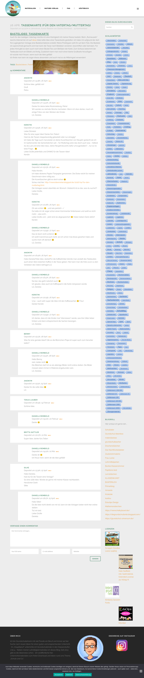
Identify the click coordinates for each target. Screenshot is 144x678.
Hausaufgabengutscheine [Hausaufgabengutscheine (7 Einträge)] (114, 152)
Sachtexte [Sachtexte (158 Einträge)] (123, 296)
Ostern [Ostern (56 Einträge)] (122, 264)
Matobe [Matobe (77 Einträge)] (122, 238)
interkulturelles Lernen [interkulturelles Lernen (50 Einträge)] (114, 170)
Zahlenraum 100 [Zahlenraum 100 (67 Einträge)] (113, 397)
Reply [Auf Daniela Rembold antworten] (58, 103)
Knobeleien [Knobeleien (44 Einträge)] (111, 195)
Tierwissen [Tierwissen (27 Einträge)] (110, 347)
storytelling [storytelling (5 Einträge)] (110, 332)
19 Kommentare (80, 28)
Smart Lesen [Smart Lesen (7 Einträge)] (111, 318)
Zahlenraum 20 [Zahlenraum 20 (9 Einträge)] (124, 394)
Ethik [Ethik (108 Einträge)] (120, 101)
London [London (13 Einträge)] (128, 228)
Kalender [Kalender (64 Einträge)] (129, 174)
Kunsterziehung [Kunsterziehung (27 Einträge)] (112, 213)
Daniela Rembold (64, 28)
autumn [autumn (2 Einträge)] (126, 55)
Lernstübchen (111, 474)
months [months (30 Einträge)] (116, 246)
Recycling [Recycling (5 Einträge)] (110, 285)
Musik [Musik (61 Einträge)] (109, 249)
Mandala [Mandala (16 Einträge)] (110, 235)
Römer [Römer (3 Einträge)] (120, 293)
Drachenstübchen (112, 446)
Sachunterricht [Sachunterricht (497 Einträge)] (113, 300)
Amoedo (108, 490)
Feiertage (32, 65)
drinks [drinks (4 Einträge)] (117, 87)
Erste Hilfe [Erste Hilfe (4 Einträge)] (110, 98)
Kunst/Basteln (47, 28)
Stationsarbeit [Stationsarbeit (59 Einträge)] (124, 329)
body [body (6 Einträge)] (115, 62)
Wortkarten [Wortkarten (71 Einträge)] (123, 383)
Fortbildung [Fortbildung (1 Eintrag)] (110, 119)
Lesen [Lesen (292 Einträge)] (109, 224)
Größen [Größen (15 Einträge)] (109, 149)
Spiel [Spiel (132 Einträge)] (121, 321)
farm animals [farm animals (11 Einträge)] (111, 109)
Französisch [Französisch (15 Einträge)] (111, 123)
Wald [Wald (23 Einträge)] (108, 365)
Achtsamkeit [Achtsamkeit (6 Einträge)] (122, 40)
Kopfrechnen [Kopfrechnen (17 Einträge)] (121, 203)
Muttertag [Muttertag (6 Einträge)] (117, 249)
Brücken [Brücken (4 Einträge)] (123, 62)
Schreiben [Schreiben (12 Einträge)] (110, 311)
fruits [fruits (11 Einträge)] (108, 127)
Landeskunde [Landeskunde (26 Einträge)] (125, 213)
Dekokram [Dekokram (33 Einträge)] (117, 76)
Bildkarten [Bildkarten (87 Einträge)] (122, 58)
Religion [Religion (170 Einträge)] (110, 289)
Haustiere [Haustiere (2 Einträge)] (128, 152)
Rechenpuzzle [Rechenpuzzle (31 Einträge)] (112, 278)
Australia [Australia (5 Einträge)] (118, 55)
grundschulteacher (113, 442)
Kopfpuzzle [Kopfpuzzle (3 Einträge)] (110, 202)
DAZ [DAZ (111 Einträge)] (109, 76)
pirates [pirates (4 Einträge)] (124, 267)
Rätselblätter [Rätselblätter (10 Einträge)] (128, 289)
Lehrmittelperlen (112, 462)
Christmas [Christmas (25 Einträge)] (121, 65)
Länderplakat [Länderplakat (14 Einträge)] (111, 231)
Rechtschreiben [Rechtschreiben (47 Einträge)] (123, 282)
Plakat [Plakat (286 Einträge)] (109, 271)
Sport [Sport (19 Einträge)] (128, 321)
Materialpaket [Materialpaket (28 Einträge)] (120, 235)
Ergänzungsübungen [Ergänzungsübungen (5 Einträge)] (123, 94)
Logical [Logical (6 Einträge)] (120, 227)
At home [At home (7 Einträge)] (109, 55)
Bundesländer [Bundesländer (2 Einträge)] (111, 65)
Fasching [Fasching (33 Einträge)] (122, 109)
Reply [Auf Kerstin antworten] (49, 128)
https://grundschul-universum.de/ (119, 518)
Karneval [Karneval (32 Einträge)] (110, 177)
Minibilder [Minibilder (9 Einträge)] (110, 242)
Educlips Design (112, 502)
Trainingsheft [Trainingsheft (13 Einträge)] (111, 350)
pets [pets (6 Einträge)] (108, 267)
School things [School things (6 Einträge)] (111, 307)
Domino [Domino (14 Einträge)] (109, 87)
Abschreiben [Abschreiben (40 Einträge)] (111, 40)
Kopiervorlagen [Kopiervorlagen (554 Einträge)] (113, 206)
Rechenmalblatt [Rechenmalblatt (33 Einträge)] (123, 275)
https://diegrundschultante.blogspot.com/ (123, 514)
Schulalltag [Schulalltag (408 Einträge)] (121, 311)
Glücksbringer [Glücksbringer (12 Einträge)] (111, 145)
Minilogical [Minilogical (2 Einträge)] (128, 242)
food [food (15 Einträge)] (130, 116)
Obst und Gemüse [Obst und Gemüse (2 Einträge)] (112, 260)
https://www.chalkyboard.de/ (117, 510)
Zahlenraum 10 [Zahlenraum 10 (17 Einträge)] (112, 394)
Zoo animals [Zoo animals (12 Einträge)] (127, 408)
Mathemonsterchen (113, 506)
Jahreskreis (35, 28)
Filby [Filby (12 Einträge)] (126, 112)
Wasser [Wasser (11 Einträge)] (116, 365)
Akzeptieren (59, 675)
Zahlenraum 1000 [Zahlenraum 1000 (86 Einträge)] (113, 404)
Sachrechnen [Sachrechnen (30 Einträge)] (111, 296)
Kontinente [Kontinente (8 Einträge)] (110, 199)
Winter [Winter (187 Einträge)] (121, 379)
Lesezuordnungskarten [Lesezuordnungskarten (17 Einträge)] (123, 224)
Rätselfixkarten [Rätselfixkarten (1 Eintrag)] (111, 293)
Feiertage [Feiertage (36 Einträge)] (118, 112)
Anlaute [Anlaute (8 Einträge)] (124, 51)
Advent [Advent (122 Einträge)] (129, 44)
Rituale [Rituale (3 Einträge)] (119, 289)
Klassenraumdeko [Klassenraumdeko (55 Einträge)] (113, 192)
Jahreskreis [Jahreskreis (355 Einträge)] (111, 174)
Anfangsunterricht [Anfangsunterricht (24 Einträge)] (112, 51)
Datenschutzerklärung (83, 675)
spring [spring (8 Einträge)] (127, 325)
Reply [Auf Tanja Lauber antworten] (52, 403)
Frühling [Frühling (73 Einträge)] (127, 127)
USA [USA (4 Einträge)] (120, 350)
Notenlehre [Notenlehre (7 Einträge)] (128, 253)
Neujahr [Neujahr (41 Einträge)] (109, 253)
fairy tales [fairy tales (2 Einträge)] (109, 105)
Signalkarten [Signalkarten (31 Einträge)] (123, 314)
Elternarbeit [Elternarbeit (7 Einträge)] (122, 90)
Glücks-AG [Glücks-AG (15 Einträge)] (119, 141)
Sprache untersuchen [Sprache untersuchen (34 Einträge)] (114, 325)
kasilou (108, 498)
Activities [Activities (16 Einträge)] (120, 44)
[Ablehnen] (141, 671)
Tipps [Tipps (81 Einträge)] (120, 347)
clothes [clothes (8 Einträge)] (109, 73)
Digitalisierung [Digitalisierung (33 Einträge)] (126, 83)
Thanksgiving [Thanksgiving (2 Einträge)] (110, 343)
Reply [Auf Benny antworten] (49, 336)
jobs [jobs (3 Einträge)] (121, 174)
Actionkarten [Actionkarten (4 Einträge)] (110, 44)
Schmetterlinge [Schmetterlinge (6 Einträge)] (111, 303)
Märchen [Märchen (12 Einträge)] (126, 249)
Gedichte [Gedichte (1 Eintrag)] (120, 134)
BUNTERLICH (111, 482)
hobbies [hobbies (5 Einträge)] (125, 156)
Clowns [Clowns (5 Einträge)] (117, 73)
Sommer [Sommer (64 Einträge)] (121, 318)
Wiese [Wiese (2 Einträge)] (109, 375)
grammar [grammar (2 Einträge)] (121, 145)
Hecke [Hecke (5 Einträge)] (109, 156)
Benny (27, 334)
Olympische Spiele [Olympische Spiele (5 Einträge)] (126, 260)
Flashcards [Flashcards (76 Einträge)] (121, 116)
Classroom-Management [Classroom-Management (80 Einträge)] (116, 69)
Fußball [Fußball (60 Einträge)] (109, 130)
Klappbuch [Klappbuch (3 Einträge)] (124, 181)
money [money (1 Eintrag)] (109, 246)
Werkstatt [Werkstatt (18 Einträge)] (121, 372)
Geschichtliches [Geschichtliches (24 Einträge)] (122, 138)
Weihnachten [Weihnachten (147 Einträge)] (112, 368)
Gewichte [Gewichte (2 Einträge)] (109, 141)
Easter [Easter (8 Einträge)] (124, 87)
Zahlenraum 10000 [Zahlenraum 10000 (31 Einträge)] (113, 408)
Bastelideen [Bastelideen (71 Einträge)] (111, 58)
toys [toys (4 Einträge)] (126, 347)
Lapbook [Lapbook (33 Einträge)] (110, 217)
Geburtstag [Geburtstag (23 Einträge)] (110, 134)
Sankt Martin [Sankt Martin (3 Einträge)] (126, 300)
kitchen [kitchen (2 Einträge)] (127, 177)
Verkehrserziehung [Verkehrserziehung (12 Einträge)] (113, 361)
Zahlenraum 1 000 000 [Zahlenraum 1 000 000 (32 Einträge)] (114, 390)
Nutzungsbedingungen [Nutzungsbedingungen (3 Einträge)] (122, 256)
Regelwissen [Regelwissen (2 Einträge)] (119, 285)
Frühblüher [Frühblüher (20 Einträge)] (117, 127)
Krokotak (108, 494)
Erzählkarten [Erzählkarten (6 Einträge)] (111, 101)
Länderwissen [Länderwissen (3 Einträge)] (122, 231)
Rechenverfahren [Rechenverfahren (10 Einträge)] (125, 278)
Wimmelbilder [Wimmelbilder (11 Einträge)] (111, 379)
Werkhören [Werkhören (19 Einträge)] (110, 372)
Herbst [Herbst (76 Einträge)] (117, 156)
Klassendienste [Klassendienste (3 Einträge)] (111, 185)
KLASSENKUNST (112, 478)
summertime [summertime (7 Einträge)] (110, 336)
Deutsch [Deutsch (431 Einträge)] (128, 76)
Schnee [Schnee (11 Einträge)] (122, 304)
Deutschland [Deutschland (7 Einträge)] (111, 80)
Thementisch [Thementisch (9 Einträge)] (122, 343)
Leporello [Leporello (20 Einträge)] (110, 220)
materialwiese (111, 438)
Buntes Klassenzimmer (114, 466)
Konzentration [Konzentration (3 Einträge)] (121, 199)
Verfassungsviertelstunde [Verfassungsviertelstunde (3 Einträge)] (114, 357)
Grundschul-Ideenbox (114, 434)
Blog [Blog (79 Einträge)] (108, 62)
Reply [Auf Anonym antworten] (50, 81)
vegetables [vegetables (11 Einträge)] (110, 354)
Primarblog (109, 486)
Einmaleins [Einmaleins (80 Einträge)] (111, 91)
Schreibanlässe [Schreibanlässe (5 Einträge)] (123, 307)
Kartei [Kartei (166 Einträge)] (119, 177)
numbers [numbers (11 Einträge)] (109, 256)
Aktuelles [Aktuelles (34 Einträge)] (126, 48)
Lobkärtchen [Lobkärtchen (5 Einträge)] (110, 227)
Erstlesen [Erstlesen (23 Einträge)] (120, 98)
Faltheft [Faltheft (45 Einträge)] (118, 105)
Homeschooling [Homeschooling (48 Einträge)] (112, 159)
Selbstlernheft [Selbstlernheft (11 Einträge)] (111, 314)
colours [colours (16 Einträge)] (125, 73)
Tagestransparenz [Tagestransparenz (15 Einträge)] (112, 340)
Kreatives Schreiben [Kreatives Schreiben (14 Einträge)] (113, 210)
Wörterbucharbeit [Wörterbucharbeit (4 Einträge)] (112, 386)
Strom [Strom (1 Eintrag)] (118, 332)
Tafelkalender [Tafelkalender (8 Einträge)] (122, 336)
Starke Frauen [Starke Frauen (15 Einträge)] (111, 329)
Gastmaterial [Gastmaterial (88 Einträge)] (120, 130)
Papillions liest (111, 470)
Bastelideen (21, 65)
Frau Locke (109, 458)
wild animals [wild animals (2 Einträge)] (117, 375)
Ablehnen (69, 675)
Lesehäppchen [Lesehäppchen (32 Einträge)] (121, 220)
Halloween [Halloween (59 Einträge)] (119, 149)
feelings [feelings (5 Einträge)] (109, 112)
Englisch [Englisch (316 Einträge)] (110, 94)
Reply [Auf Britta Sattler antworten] (49, 435)
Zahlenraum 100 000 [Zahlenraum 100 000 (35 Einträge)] (114, 401)
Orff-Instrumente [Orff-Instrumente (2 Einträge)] (111, 264)
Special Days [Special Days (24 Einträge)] (111, 321)
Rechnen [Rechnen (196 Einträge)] (110, 282)
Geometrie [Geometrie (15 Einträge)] (110, 138)
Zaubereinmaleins (112, 454)
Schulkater (109, 430)
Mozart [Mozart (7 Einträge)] (125, 246)
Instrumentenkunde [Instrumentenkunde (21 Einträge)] (113, 163)
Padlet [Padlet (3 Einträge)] (129, 264)
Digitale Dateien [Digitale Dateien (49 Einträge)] (112, 83)
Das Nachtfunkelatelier (114, 450)
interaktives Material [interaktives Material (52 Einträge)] (114, 167)
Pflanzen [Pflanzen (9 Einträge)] (116, 267)
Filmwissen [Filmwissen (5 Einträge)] (110, 116)
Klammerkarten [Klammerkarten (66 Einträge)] (112, 181)
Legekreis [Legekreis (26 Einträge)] (120, 217)
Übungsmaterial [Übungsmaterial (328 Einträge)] (113, 411)
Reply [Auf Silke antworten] (49, 470)
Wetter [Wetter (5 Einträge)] (129, 372)
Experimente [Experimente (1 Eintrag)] (128, 101)
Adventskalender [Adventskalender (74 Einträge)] (113, 48)
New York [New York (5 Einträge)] (119, 253)
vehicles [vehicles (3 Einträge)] (120, 354)
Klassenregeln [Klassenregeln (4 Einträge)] (127, 192)
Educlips (122, 623)
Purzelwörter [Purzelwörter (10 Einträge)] (111, 275)
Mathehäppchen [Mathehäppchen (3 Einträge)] (111, 238)
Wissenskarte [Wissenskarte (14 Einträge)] (111, 383)
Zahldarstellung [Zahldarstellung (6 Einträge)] (124, 386)
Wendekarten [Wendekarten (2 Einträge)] (124, 368)
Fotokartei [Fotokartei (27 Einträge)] (120, 119)
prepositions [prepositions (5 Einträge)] (119, 271)
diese (34, 40)
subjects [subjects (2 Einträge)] (126, 332)
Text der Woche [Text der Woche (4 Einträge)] (126, 339)
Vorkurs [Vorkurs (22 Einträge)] (124, 361)
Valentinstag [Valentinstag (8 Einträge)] (128, 350)
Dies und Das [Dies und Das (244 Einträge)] (123, 80)
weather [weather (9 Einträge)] (124, 365)
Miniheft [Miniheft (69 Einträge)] (119, 242)
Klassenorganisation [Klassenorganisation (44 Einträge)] (114, 188)
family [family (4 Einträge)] (126, 105)
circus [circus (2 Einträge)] (130, 65)
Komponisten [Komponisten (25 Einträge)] (123, 195)
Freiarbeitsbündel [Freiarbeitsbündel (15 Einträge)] (123, 123)
